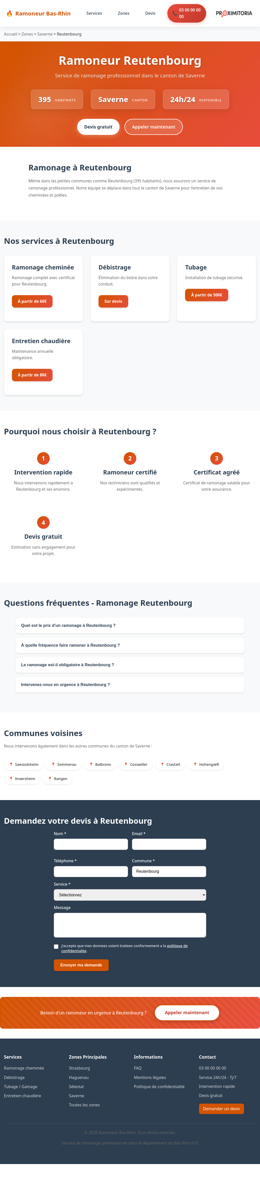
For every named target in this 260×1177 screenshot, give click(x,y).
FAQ (138, 1081)
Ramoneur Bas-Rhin (42, 13)
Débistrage (14, 1090)
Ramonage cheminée (23, 1081)
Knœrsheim (26, 787)
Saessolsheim (28, 772)
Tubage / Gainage (20, 1099)
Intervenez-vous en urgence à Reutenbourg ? (68, 691)
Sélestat (76, 1099)
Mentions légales (150, 1090)
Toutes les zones (84, 1118)
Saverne (44, 34)
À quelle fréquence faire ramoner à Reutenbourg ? (73, 648)
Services (93, 13)
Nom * (60, 843)
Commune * (143, 870)
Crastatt (182, 772)
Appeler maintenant (154, 128)
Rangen (63, 787)
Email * (138, 843)
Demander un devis (221, 1122)
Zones (122, 13)
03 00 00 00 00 (188, 13)
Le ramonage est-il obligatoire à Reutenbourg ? (70, 670)
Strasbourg (79, 1081)
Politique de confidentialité (159, 1099)
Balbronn (108, 772)
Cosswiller (146, 772)
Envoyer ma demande (80, 979)
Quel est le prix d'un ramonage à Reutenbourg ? (71, 627)
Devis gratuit (98, 128)
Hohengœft (219, 772)
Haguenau (78, 1090)
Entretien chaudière (22, 1108)
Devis (149, 13)
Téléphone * (65, 870)
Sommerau (70, 772)
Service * (62, 894)
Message (62, 917)
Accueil (10, 34)
